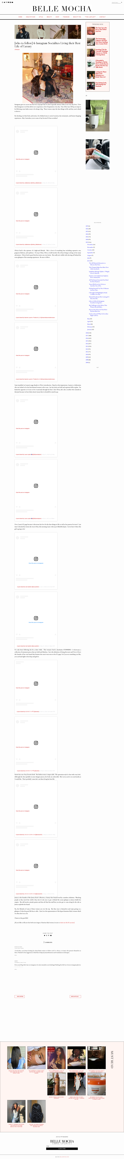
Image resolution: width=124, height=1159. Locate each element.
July (88, 258)
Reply (16, 955)
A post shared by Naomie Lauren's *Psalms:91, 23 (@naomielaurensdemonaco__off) (37, 317)
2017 (87, 335)
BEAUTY (49, 17)
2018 (87, 333)
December (90, 244)
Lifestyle (17, 49)
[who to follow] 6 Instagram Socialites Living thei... (96, 302)
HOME (20, 17)
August (89, 255)
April (88, 321)
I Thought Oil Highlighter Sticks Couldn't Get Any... (98, 293)
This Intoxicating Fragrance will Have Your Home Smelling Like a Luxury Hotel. (101, 41)
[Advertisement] (48, 1022)
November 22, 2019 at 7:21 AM (20, 962)
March (89, 324)
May (88, 319)
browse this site (19, 967)
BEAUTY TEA (77, 17)
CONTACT (102, 17)
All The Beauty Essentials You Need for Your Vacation (98, 280)
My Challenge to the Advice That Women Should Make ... (98, 306)
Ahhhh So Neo (18, 946)
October (89, 250)
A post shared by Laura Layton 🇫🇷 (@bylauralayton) (28, 454)
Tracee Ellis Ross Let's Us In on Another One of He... (97, 285)
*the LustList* (90, 17)
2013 (87, 346)
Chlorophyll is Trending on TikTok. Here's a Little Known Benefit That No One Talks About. (101, 64)
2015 (87, 341)
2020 (87, 239)
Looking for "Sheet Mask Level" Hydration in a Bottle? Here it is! (100, 74)
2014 (87, 343)
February (89, 327)
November (90, 247)
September (90, 252)
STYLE (41, 17)
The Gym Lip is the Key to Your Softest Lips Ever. (101, 29)
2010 (87, 354)
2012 (87, 349)
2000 (87, 362)
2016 (87, 338)
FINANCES (66, 17)
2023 (87, 231)
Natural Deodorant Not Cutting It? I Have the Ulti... (99, 297)
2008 (87, 360)
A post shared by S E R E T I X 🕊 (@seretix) (28, 711)
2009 (87, 357)
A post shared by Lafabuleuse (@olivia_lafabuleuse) (28, 183)
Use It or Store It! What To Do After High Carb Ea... (98, 314)
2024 (87, 229)
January (89, 329)
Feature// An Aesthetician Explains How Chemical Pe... (98, 276)
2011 (87, 352)
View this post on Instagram (22, 159)
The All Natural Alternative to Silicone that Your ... (97, 263)
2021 (87, 237)
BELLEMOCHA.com (64, 1156)
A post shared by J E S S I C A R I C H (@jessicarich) (29, 834)
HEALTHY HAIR (30, 17)
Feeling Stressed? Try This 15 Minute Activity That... (99, 289)
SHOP (57, 17)
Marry (16, 961)
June (88, 261)
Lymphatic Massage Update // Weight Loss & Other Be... (99, 272)
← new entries (19, 996)
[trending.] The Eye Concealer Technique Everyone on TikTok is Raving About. (101, 52)
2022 (87, 234)
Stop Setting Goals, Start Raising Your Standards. (101, 84)
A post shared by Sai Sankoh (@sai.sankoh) (28, 586)
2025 (87, 226)
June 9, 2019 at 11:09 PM (19, 948)
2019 (87, 242)
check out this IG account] (67, 922)
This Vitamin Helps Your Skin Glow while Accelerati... (99, 268)
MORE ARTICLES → (75, 996)
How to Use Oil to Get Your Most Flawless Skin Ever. (98, 310)
